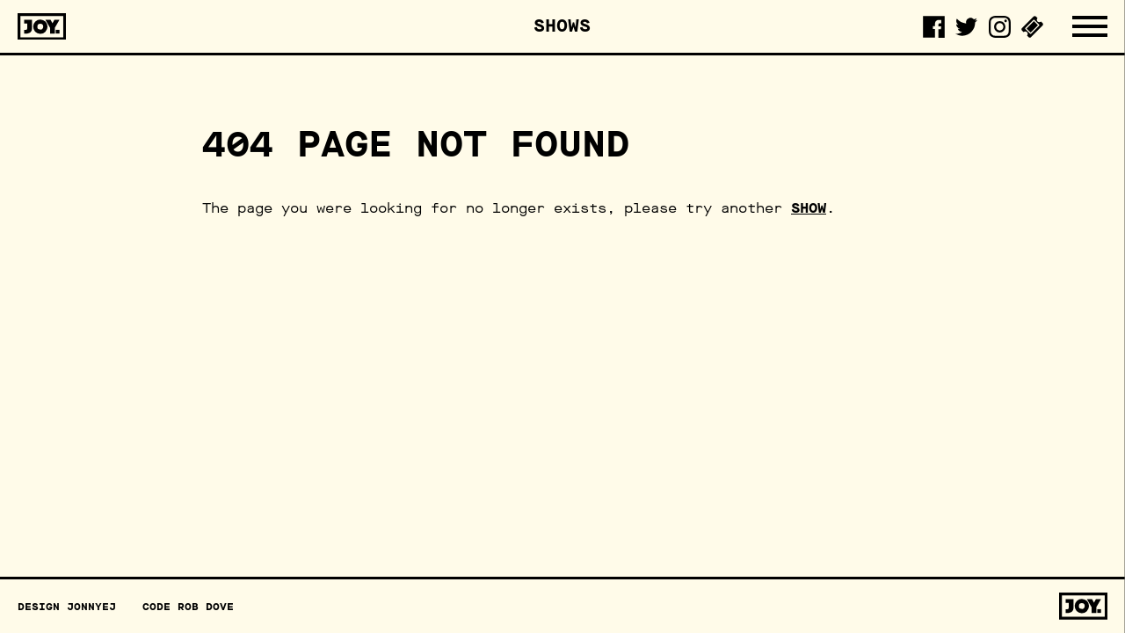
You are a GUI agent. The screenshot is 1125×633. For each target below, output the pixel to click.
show (808, 208)
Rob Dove (206, 607)
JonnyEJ (91, 607)
